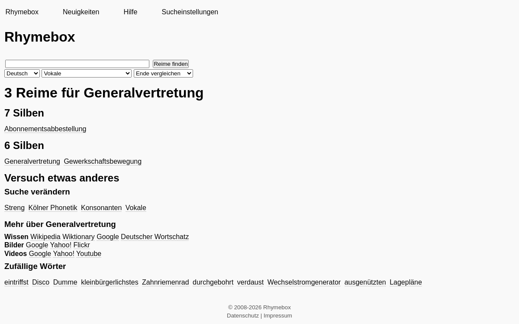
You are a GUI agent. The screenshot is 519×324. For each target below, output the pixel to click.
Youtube (88, 253)
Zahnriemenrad (165, 282)
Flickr (82, 245)
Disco (40, 282)
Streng (14, 207)
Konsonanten (101, 207)
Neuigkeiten (81, 12)
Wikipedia (45, 236)
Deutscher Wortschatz (155, 236)
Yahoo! (61, 245)
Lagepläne (406, 282)
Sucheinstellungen (189, 12)
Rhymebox (21, 12)
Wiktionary (78, 236)
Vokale (136, 207)
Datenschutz (243, 315)
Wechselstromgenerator (304, 282)
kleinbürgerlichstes (110, 282)
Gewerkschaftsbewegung (103, 161)
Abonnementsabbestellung (45, 129)
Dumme (65, 282)
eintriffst (16, 282)
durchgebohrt (213, 282)
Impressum (278, 315)
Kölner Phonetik (53, 207)
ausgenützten (365, 282)
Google (108, 236)
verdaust (250, 282)
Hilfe (130, 12)
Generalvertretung (32, 161)
